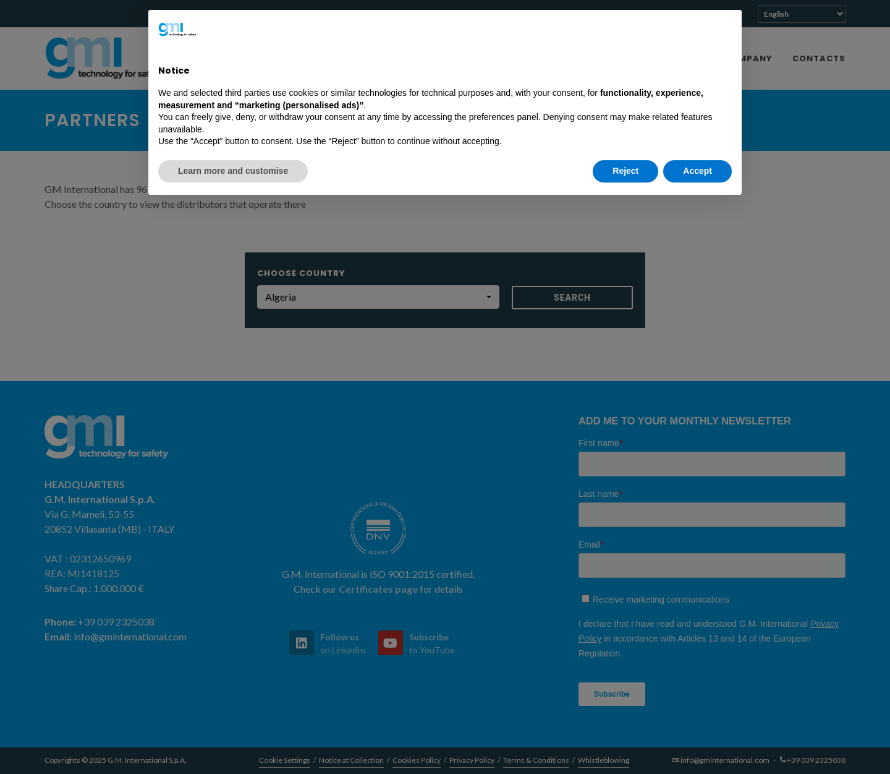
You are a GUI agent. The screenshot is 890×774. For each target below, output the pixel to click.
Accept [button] (697, 171)
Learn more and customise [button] (233, 171)
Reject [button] (625, 171)
